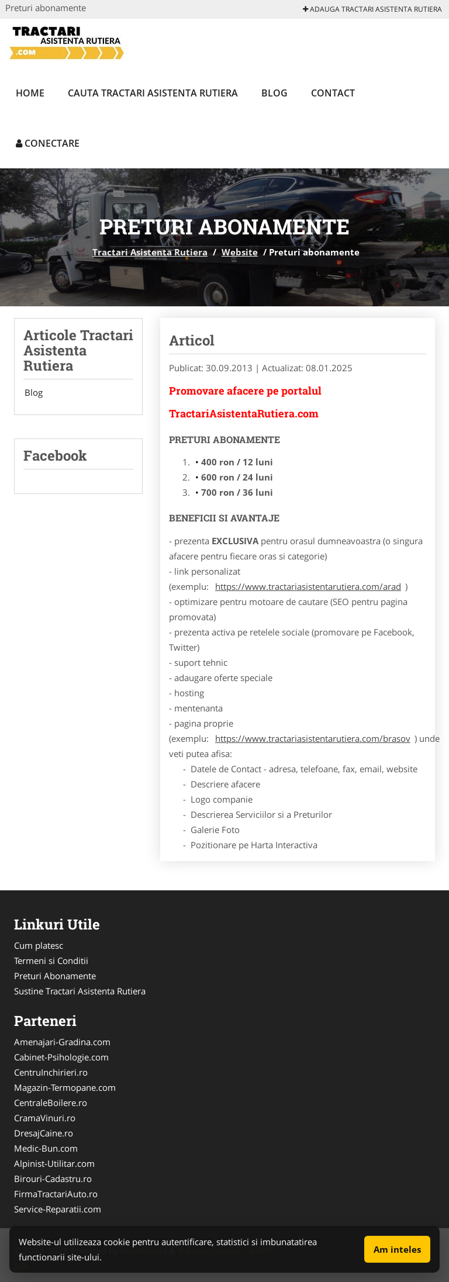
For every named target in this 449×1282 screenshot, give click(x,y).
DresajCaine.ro (43, 1133)
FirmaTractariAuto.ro (56, 1194)
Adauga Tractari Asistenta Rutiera (372, 9)
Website (240, 252)
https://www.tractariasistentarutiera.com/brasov (312, 738)
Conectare (48, 143)
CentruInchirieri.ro (51, 1072)
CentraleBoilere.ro (50, 1102)
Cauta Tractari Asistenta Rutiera (153, 93)
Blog (274, 93)
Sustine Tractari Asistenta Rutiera (80, 991)
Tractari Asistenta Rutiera (150, 252)
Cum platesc (38, 945)
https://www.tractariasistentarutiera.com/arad (308, 586)
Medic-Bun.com (46, 1148)
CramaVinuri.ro (44, 1118)
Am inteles (397, 1249)
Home (30, 93)
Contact (333, 93)
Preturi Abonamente (55, 976)
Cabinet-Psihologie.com (61, 1057)
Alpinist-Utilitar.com (54, 1163)
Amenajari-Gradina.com (62, 1042)
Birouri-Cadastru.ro (53, 1178)
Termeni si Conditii (51, 960)
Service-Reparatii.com (57, 1209)
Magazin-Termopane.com (65, 1087)
